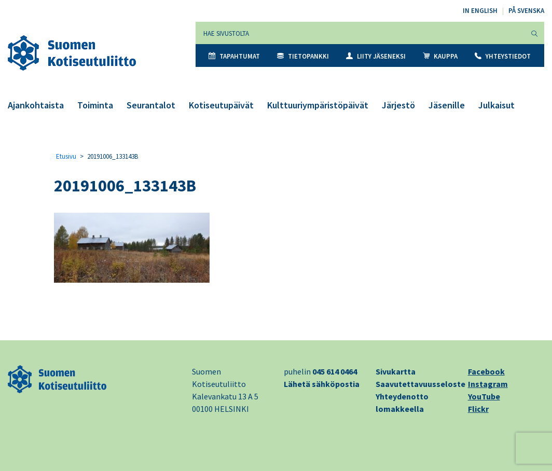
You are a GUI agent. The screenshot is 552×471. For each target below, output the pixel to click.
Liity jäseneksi (376, 56)
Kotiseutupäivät (221, 105)
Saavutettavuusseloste (420, 384)
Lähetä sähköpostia (322, 384)
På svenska (526, 10)
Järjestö (398, 105)
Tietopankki (303, 56)
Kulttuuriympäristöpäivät (317, 105)
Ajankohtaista (36, 105)
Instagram (488, 384)
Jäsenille (447, 105)
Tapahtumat (234, 56)
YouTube (484, 396)
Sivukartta (396, 371)
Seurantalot (151, 105)
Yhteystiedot (503, 56)
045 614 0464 (334, 371)
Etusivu (66, 156)
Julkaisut (496, 105)
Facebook (486, 371)
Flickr (478, 409)
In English (480, 10)
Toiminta (95, 105)
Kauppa (440, 56)
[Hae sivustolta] (360, 33)
